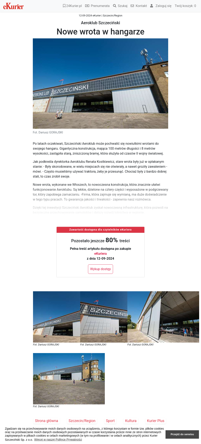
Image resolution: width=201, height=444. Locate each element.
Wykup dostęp (100, 269)
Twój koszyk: (185, 6)
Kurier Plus (155, 421)
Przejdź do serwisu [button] (182, 434)
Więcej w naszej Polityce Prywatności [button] (58, 439)
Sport (110, 421)
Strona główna (46, 421)
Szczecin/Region (82, 421)
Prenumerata (97, 6)
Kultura (130, 421)
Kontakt (139, 6)
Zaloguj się (160, 6)
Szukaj (120, 6)
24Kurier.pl (72, 6)
